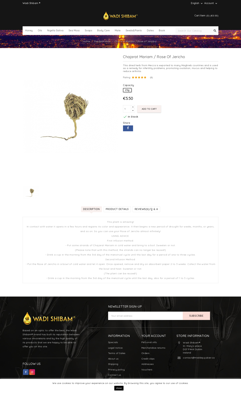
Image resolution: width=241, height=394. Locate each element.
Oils (40, 30)
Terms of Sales (117, 353)
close (119, 388)
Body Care (103, 30)
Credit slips (148, 358)
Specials (113, 342)
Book (162, 30)
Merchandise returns (153, 347)
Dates (150, 30)
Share (128, 128)
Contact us (114, 374)
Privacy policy (116, 369)
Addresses (147, 364)
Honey (29, 30)
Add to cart (149, 109)
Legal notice (115, 347)
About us (113, 358)
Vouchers (146, 369)
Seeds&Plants (134, 30)
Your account (153, 336)
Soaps (88, 30)
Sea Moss (74, 30)
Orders (145, 353)
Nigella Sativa (55, 30)
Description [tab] (91, 209)
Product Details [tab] (117, 209)
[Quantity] (127, 109)
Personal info (149, 342)
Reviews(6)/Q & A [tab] (146, 209)
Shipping (113, 364)
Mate (118, 30)
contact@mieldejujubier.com (200, 357)
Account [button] (211, 3)
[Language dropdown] (197, 3)
